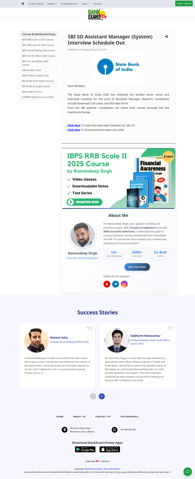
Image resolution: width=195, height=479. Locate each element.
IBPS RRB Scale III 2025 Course (38, 45)
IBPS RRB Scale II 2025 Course (37, 39)
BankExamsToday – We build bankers (103, 469)
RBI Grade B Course (32, 91)
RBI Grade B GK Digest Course (37, 80)
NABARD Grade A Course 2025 (37, 97)
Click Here (73, 125)
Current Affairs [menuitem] (36, 3)
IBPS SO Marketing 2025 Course (38, 50)
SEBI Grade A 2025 (31, 70)
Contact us (103, 416)
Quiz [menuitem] (84, 3)
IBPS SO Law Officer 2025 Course (35, 63)
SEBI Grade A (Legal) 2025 (35, 75)
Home (60, 416)
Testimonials (129, 416)
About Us (79, 416)
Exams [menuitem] (51, 3)
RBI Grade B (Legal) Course (36, 86)
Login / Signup (184, 3)
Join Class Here (137, 267)
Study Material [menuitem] (68, 3)
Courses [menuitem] (97, 3)
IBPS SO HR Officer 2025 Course (38, 55)
